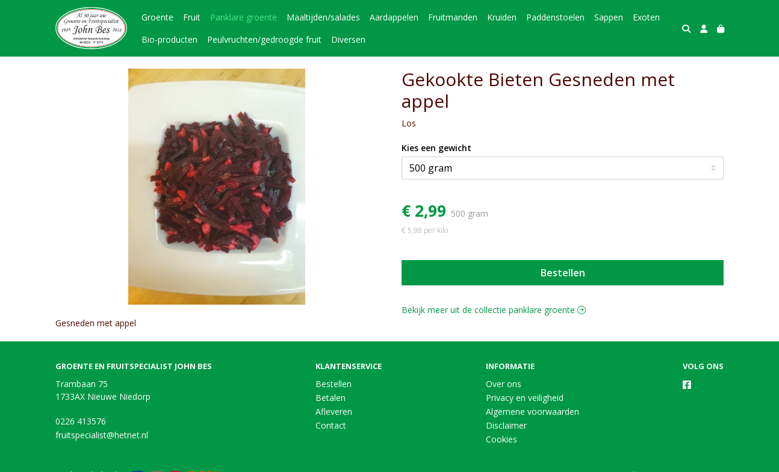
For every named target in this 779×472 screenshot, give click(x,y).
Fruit (191, 17)
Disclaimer (506, 425)
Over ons (503, 384)
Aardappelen (394, 17)
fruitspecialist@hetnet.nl (101, 435)
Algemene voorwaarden (532, 411)
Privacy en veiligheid (524, 397)
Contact (330, 425)
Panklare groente (243, 17)
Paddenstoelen (555, 17)
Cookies (501, 439)
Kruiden (502, 17)
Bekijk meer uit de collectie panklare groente (494, 309)
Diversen (348, 39)
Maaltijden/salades (323, 17)
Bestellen (563, 272)
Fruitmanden (452, 17)
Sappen (608, 17)
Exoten (646, 17)
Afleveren (333, 411)
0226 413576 (80, 421)
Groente (157, 17)
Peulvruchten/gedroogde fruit (264, 39)
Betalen (330, 397)
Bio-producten (169, 39)
